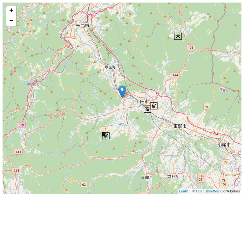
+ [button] (11, 11)
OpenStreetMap (208, 191)
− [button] (11, 21)
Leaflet (184, 191)
